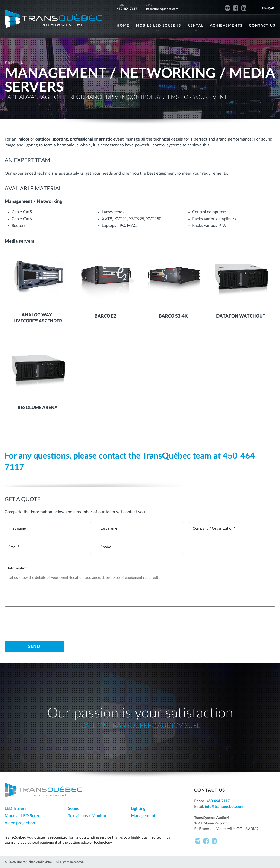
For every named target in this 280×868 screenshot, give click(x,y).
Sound (74, 809)
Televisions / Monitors (88, 816)
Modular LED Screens (25, 816)
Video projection (20, 823)
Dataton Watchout (240, 316)
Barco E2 (105, 316)
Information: (18, 568)
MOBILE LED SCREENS (158, 26)
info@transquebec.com (162, 9)
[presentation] (40, 621)
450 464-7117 (127, 9)
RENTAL (196, 26)
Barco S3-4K (173, 316)
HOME (123, 26)
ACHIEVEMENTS (226, 26)
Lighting (138, 809)
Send (34, 646)
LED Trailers (15, 809)
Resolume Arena (38, 408)
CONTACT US (262, 26)
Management (143, 816)
